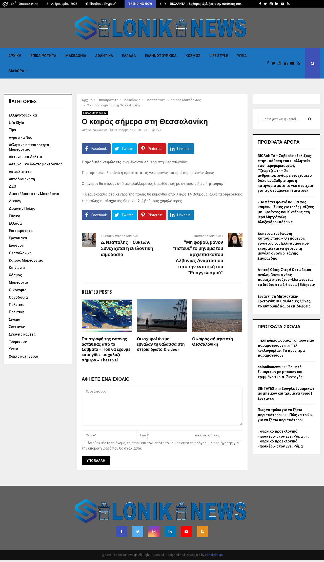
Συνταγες (17, 327)
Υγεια (242, 56)
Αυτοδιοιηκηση (22, 179)
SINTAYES (266, 388)
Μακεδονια (75, 56)
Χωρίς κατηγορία (23, 356)
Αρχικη (14, 56)
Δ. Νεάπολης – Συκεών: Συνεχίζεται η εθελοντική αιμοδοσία (127, 249)
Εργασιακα (18, 238)
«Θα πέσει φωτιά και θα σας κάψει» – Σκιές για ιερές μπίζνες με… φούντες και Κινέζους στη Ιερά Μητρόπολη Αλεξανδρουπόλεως (286, 212)
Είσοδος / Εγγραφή (101, 4)
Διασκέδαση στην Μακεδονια (34, 194)
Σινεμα (14, 319)
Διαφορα (16, 71)
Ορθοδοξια (18, 297)
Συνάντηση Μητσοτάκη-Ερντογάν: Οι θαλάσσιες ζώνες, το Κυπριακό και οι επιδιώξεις (284, 301)
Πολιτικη (16, 312)
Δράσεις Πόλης (22, 208)
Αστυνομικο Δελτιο (25, 157)
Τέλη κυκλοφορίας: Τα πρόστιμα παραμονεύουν (281, 350)
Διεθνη (15, 201)
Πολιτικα (17, 305)
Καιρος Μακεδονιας (95, 113)
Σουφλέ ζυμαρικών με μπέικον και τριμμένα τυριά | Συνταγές (280, 372)
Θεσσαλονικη (20, 253)
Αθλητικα (104, 56)
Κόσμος (193, 56)
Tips (12, 130)
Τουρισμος (18, 342)
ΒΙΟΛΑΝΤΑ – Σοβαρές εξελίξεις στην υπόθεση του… (206, 3)
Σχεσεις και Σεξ (22, 334)
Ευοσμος (16, 245)
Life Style (218, 56)
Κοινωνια (17, 268)
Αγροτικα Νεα (20, 137)
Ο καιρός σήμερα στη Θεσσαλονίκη (212, 342)
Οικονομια (18, 290)
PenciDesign (214, 555)
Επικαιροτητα (43, 56)
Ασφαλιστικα (20, 172)
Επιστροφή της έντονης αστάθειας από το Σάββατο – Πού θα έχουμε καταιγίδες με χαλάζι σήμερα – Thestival (106, 350)
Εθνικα (14, 216)
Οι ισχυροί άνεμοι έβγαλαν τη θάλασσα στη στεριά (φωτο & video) (161, 344)
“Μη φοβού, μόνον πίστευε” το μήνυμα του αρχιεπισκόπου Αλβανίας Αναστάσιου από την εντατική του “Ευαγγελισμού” (198, 258)
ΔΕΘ (12, 186)
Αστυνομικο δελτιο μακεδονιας (36, 164)
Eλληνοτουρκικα (160, 56)
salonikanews (98, 130)
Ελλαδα (129, 56)
